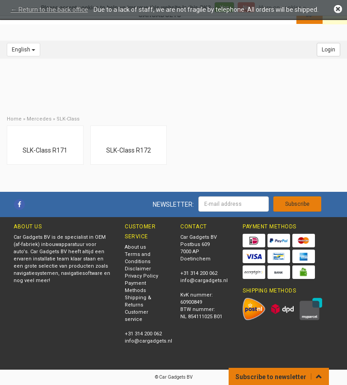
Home (14, 119)
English (23, 49)
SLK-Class (68, 119)
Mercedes (39, 119)
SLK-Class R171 (45, 150)
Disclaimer (138, 269)
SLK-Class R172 (128, 150)
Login (328, 49)
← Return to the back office (49, 9)
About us (135, 247)
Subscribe (297, 204)
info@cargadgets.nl (148, 341)
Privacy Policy (141, 276)
